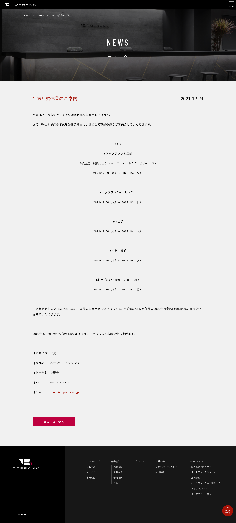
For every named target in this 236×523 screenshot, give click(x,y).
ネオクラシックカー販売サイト (206, 483)
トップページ (93, 461)
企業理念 (117, 471)
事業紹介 (90, 477)
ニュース (40, 15)
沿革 (115, 482)
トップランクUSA (200, 488)
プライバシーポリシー (166, 466)
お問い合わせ (162, 461)
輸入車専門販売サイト (202, 466)
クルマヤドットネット (202, 493)
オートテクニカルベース (203, 472)
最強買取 (195, 477)
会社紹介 (115, 461)
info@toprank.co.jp (66, 392)
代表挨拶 (117, 466)
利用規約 (159, 471)
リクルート (138, 461)
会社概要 (117, 477)
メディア (90, 471)
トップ (27, 15)
